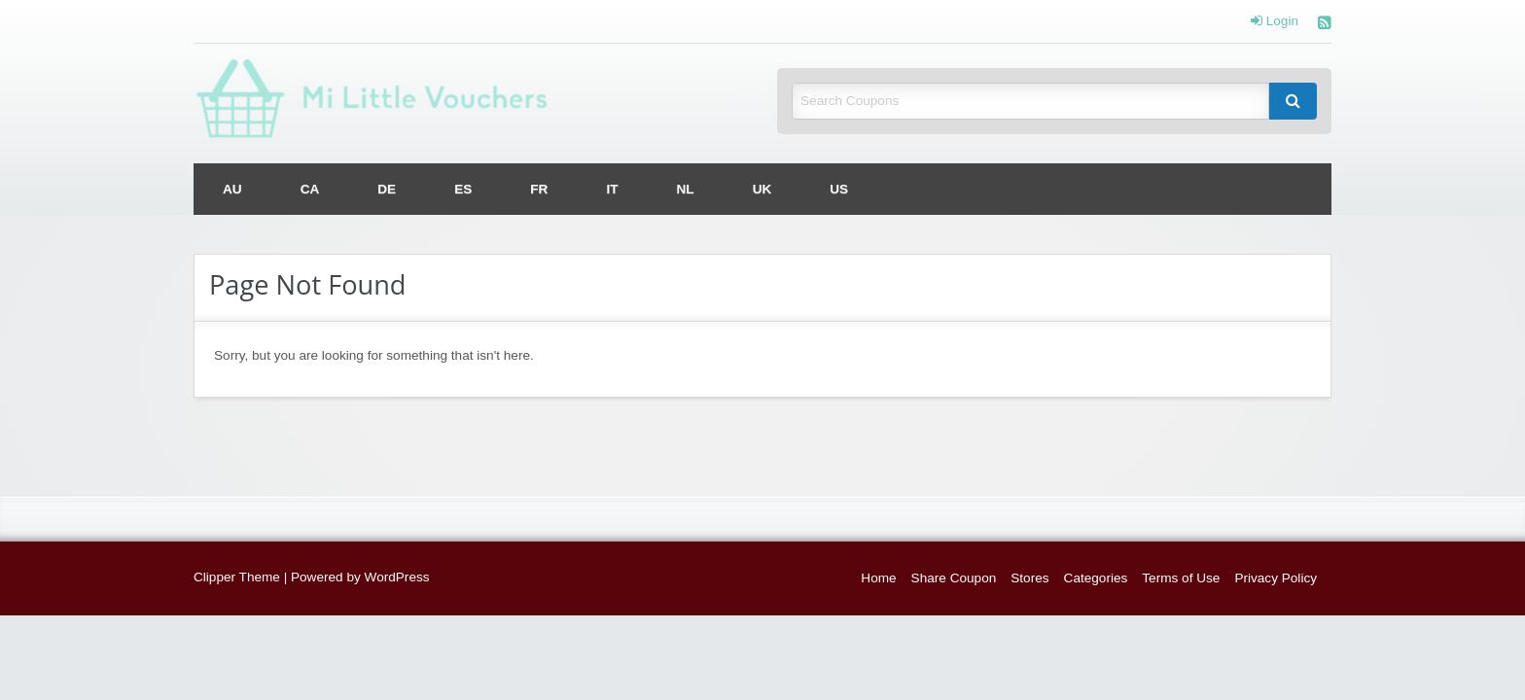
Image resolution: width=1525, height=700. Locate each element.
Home (878, 578)
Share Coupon (954, 578)
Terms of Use (1181, 578)
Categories (1096, 578)
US (839, 189)
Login (1274, 21)
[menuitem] (232, 189)
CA (310, 189)
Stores (1029, 578)
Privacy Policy (1275, 578)
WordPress (397, 577)
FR (539, 189)
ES (463, 189)
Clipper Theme (237, 577)
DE (386, 189)
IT (612, 189)
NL (685, 189)
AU (232, 189)
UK (762, 189)
